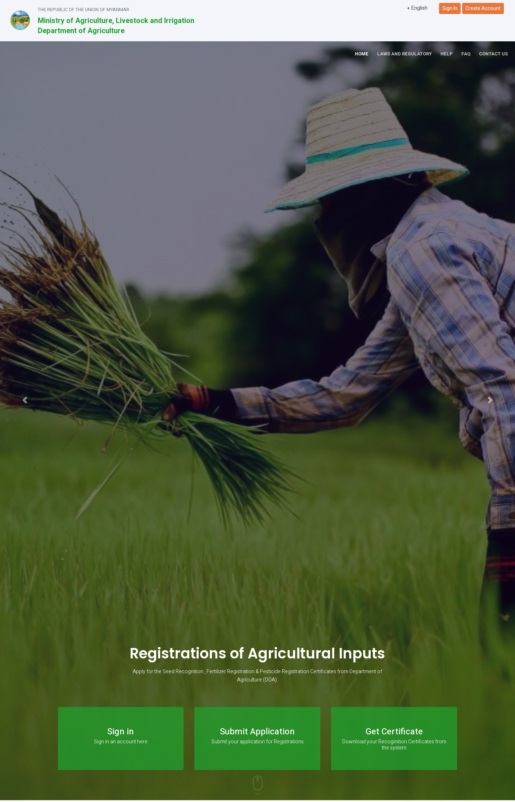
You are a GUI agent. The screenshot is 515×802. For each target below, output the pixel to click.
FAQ (465, 54)
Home (362, 54)
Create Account (483, 8)
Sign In (449, 8)
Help (447, 54)
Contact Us (493, 54)
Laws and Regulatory (404, 54)
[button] (417, 8)
